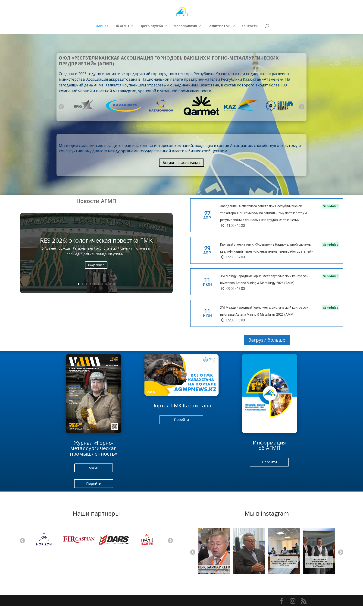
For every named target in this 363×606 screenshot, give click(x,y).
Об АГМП (121, 26)
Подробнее (96, 266)
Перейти (93, 483)
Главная (101, 26)
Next (301, 106)
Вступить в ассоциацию (181, 162)
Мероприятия (185, 26)
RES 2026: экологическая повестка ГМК (96, 241)
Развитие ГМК (219, 26)
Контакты (249, 26)
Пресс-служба (151, 26)
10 (114, 284)
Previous (61, 106)
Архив (94, 467)
